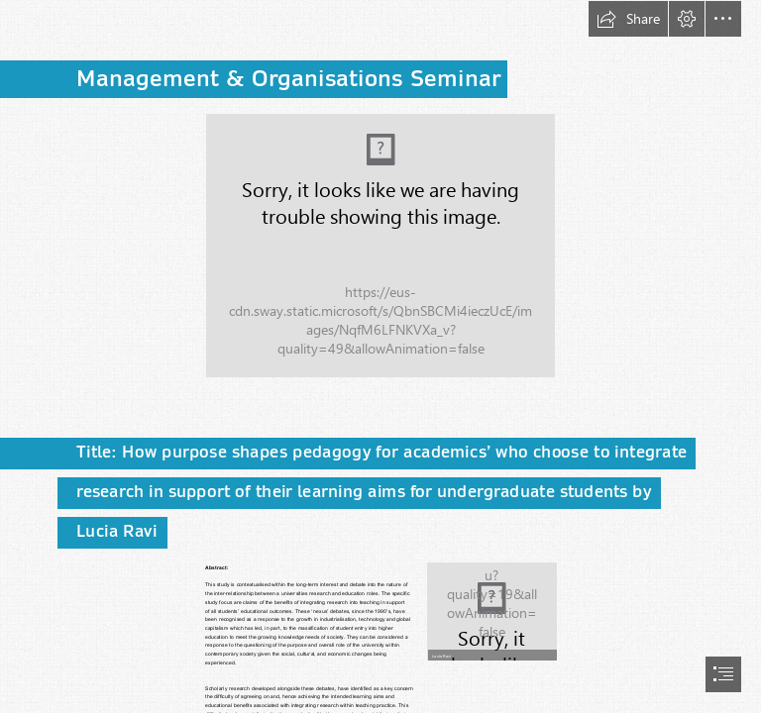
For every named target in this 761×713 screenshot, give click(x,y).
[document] (380, 356)
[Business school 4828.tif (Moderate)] (380, 245)
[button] (628, 19)
